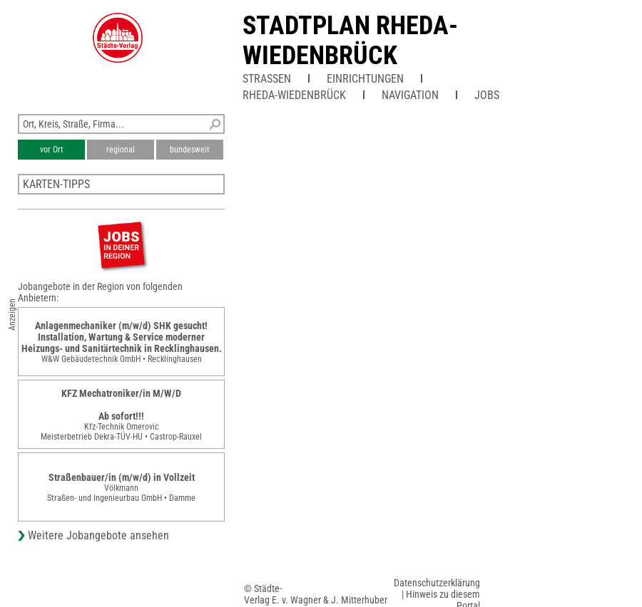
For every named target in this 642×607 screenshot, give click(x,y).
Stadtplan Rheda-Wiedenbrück (350, 41)
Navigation (410, 95)
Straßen (267, 78)
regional (120, 150)
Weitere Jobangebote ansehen (98, 535)
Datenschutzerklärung (437, 582)
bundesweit (190, 150)
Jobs (486, 95)
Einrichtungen (365, 78)
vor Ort (51, 150)
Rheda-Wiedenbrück (294, 95)
